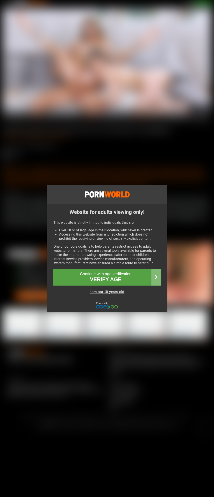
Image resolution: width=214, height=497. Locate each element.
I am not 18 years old (107, 292)
